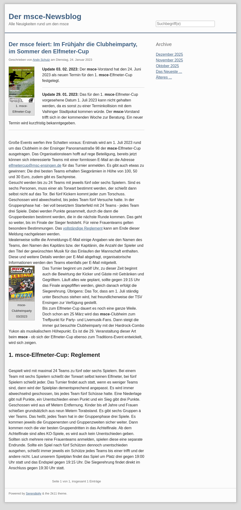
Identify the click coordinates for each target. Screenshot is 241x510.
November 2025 (169, 60)
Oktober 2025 (167, 66)
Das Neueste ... (169, 72)
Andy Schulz (41, 59)
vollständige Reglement (83, 228)
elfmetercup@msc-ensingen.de (35, 165)
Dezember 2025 (169, 54)
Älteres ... (164, 77)
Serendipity (33, 493)
